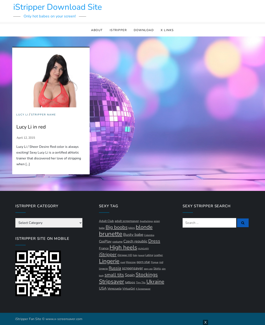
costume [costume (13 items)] (117, 242)
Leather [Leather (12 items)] (158, 255)
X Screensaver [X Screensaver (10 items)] (143, 288)
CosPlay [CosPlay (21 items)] (105, 241)
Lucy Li (22, 114)
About (97, 30)
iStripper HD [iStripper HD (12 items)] (124, 255)
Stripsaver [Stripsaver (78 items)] (111, 281)
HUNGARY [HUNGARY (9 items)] (143, 248)
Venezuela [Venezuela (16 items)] (114, 288)
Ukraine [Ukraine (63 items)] (155, 281)
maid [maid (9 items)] (122, 262)
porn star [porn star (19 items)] (143, 262)
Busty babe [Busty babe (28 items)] (133, 234)
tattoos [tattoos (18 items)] (130, 282)
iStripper (118, 30)
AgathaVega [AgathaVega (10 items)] (146, 221)
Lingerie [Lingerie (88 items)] (109, 261)
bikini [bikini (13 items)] (131, 228)
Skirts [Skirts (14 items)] (157, 268)
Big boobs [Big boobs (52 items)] (117, 227)
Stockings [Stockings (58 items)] (147, 274)
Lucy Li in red (31, 127)
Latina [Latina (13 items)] (149, 255)
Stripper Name (43, 114)
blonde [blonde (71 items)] (144, 227)
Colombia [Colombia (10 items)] (149, 235)
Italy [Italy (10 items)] (135, 255)
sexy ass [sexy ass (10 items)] (148, 268)
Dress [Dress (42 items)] (154, 241)
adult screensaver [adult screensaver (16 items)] (127, 221)
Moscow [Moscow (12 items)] (131, 262)
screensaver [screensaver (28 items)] (132, 268)
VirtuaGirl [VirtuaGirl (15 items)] (128, 289)
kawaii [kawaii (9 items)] (141, 255)
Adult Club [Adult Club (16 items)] (106, 221)
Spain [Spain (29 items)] (130, 275)
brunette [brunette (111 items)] (110, 234)
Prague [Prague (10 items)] (154, 262)
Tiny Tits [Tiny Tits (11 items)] (141, 282)
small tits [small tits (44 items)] (114, 275)
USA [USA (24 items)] (103, 288)
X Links (167, 30)
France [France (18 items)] (104, 248)
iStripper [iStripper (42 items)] (108, 254)
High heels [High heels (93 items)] (123, 247)
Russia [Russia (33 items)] (115, 268)
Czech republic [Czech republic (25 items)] (135, 241)
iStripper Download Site (57, 7)
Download (144, 30)
